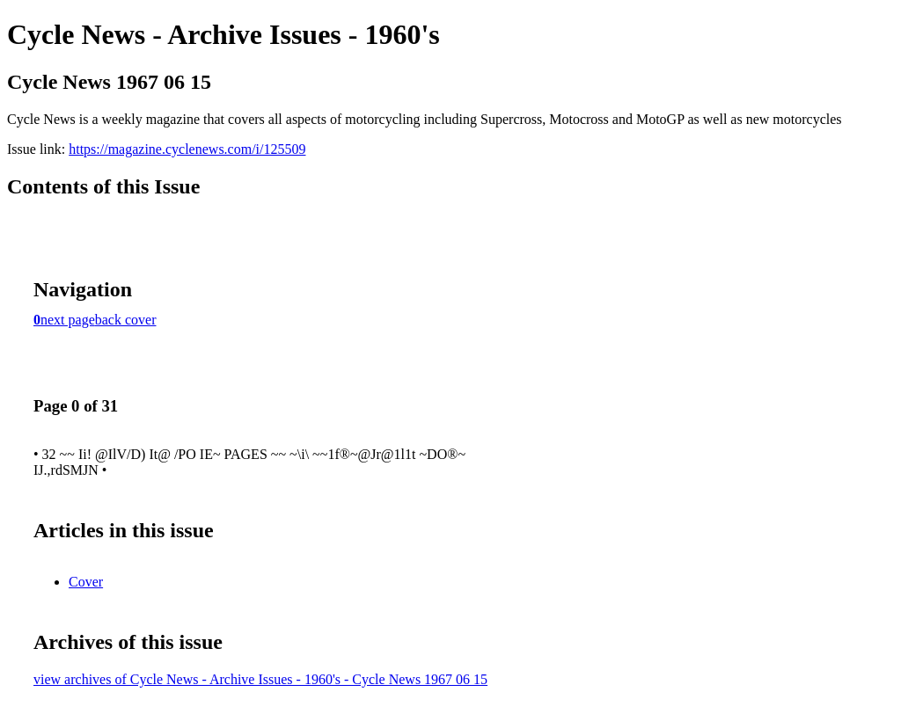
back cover (126, 319)
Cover (86, 581)
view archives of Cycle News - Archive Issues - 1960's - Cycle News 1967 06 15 (260, 679)
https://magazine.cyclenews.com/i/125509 (187, 149)
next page (67, 319)
